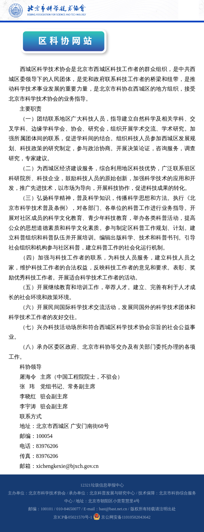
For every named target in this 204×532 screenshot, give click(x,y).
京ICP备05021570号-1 (72, 517)
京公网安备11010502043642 (122, 517)
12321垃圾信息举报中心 (102, 485)
